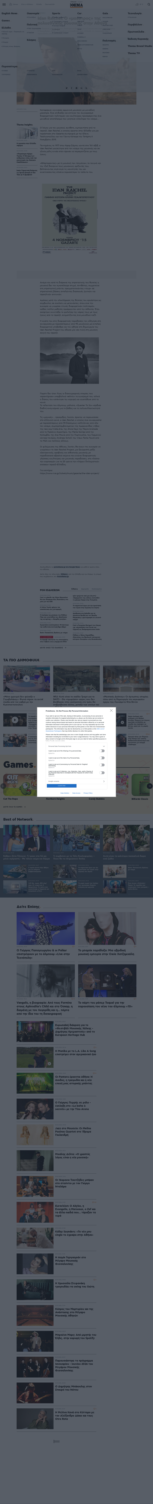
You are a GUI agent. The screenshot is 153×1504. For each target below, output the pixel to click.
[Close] (112, 711)
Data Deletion (65, 793)
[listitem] (76, 746)
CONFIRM (62, 786)
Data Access (76, 793)
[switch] (102, 750)
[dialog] (76, 752)
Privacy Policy (88, 793)
